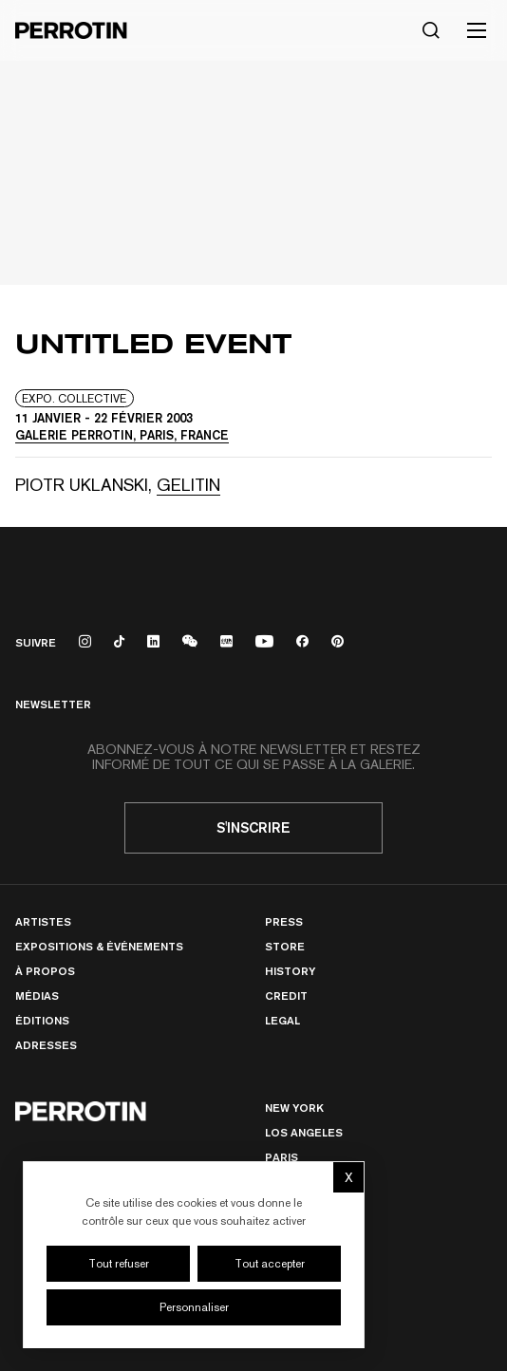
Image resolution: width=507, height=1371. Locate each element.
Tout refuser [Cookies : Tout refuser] (118, 1263)
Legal (282, 1020)
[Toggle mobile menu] (476, 30)
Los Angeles (304, 1132)
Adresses (46, 1045)
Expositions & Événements (99, 946)
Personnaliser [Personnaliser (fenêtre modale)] (194, 1307)
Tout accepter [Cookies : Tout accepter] (270, 1263)
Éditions (42, 1020)
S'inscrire (253, 827)
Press (284, 921)
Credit (286, 995)
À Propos (45, 971)
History (290, 971)
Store (285, 946)
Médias (37, 995)
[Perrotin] (71, 30)
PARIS (281, 1157)
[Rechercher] (431, 30)
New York (294, 1107)
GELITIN (188, 485)
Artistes (43, 921)
